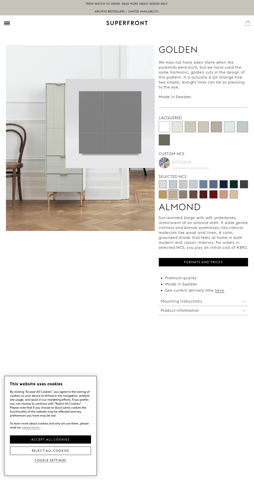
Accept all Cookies (50, 439)
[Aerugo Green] (242, 127)
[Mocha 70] (193, 194)
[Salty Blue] (213, 184)
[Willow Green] (164, 139)
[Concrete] (203, 127)
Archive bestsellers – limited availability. (127, 11)
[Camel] (163, 194)
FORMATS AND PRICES (203, 261)
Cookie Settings (50, 460)
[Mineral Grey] (183, 184)
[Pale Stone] (163, 184)
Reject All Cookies (50, 450)
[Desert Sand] (190, 127)
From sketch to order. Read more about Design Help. (127, 3)
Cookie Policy (31, 427)
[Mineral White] (229, 127)
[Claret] (203, 194)
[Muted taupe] (183, 194)
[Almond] (173, 194)
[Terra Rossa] (213, 194)
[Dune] (234, 194)
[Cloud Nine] (173, 184)
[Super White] (164, 127)
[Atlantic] (224, 184)
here (219, 290)
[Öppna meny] (7, 23)
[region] (50, 426)
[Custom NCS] (164, 163)
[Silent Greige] (216, 127)
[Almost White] (177, 127)
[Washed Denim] (203, 184)
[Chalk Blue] (193, 184)
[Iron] (244, 184)
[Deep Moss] (234, 184)
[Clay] (224, 194)
